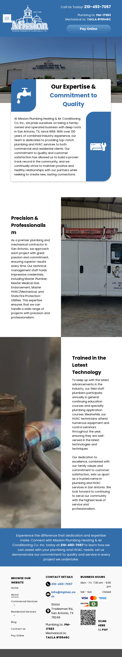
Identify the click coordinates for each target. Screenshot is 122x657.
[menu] (7, 18)
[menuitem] (25, 588)
